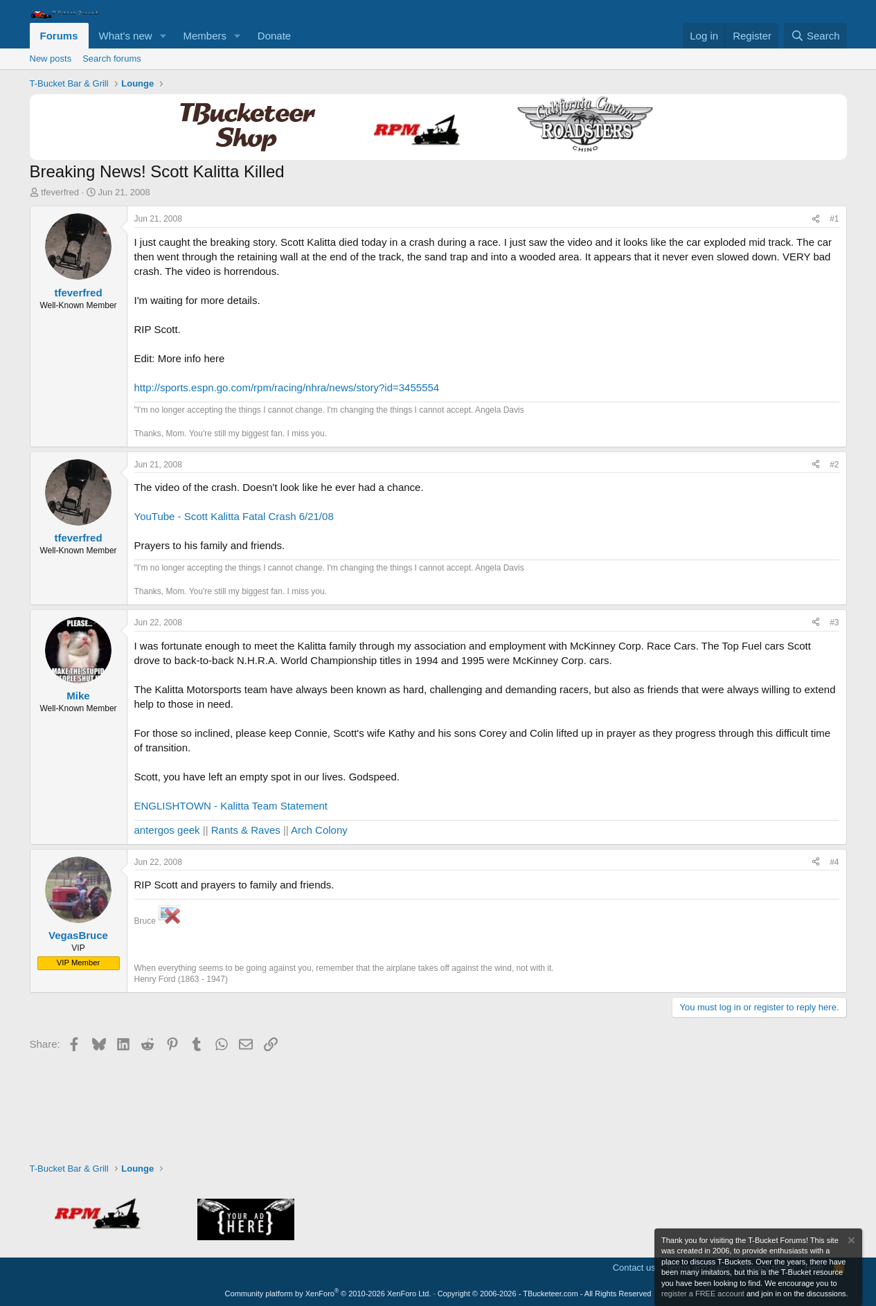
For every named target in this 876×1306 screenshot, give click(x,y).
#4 (834, 862)
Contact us (634, 1267)
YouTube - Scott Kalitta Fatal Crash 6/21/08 (234, 516)
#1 (834, 219)
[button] (162, 35)
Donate (274, 36)
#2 (834, 464)
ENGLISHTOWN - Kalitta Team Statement (231, 806)
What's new (125, 36)
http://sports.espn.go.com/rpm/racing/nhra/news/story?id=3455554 (287, 387)
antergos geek (167, 830)
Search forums (111, 58)
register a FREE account (702, 1293)
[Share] (816, 219)
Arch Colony (319, 830)
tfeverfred (60, 192)
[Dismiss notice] (850, 1242)
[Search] (815, 35)
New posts (51, 58)
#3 (834, 622)
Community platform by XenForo (328, 1293)
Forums (59, 36)
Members (204, 36)
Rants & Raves (245, 830)
